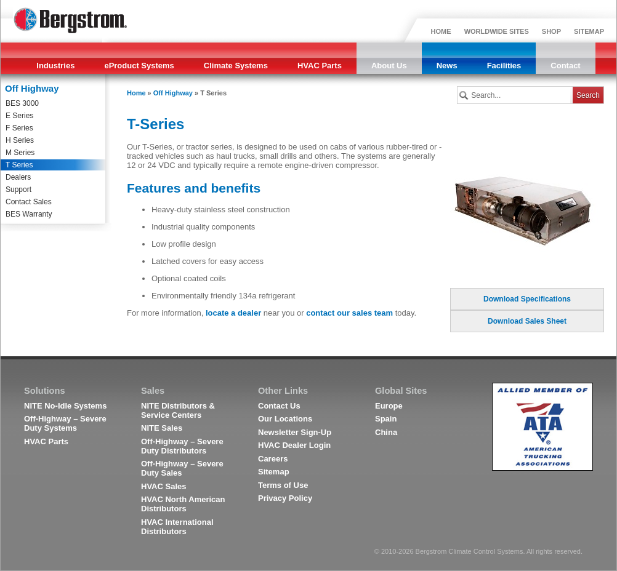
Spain (386, 418)
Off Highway (173, 93)
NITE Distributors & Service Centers (178, 410)
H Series (20, 140)
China (386, 432)
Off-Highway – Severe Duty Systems (65, 423)
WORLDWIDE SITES (496, 31)
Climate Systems (236, 65)
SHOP (551, 31)
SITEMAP (589, 31)
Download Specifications (527, 299)
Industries (55, 65)
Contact (565, 65)
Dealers (18, 177)
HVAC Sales (163, 486)
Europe (389, 405)
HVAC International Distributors (177, 526)
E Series (19, 115)
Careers (273, 458)
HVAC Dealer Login (294, 445)
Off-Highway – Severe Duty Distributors (182, 446)
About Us (389, 65)
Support (18, 189)
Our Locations (285, 418)
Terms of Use (283, 485)
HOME (441, 31)
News (447, 65)
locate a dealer (233, 312)
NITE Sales (161, 428)
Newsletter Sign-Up (294, 432)
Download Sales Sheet (527, 321)
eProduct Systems (139, 65)
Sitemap (273, 471)
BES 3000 (22, 103)
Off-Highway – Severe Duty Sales (182, 468)
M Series (20, 152)
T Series (19, 165)
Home (136, 93)
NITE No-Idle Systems (65, 405)
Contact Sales (29, 202)
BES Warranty (29, 214)
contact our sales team (349, 312)
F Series (19, 128)
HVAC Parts (319, 65)
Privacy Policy (285, 498)
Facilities (504, 65)
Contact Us (279, 405)
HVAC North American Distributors (183, 504)
